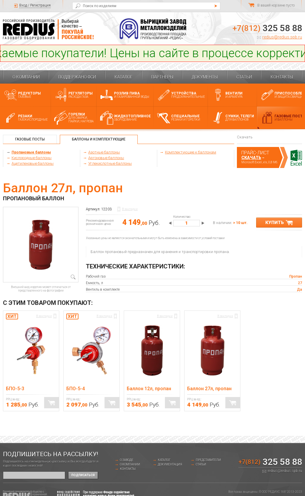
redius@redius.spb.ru (282, 37)
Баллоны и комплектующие (99, 139)
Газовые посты (30, 139)
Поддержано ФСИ (77, 77)
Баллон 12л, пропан (149, 388)
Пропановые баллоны (31, 152)
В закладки (130, 209)
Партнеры (162, 77)
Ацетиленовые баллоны (33, 163)
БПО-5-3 (15, 388)
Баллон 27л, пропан (209, 388)
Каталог (124, 77)
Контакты (282, 77)
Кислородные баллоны (32, 158)
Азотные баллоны (104, 152)
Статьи (244, 77)
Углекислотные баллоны (110, 163)
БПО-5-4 (75, 388)
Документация (170, 464)
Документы (205, 77)
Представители (208, 460)
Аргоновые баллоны (106, 158)
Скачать (251, 157)
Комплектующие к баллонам (190, 152)
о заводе (126, 460)
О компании (26, 77)
